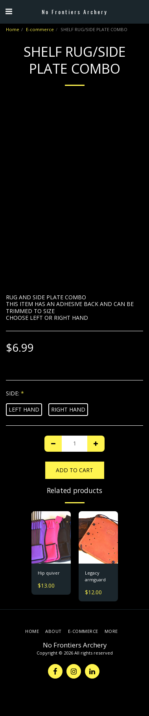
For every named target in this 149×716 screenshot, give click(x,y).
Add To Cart (74, 470)
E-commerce (40, 29)
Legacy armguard (95, 576)
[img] (51, 537)
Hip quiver (49, 573)
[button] (8, 11)
